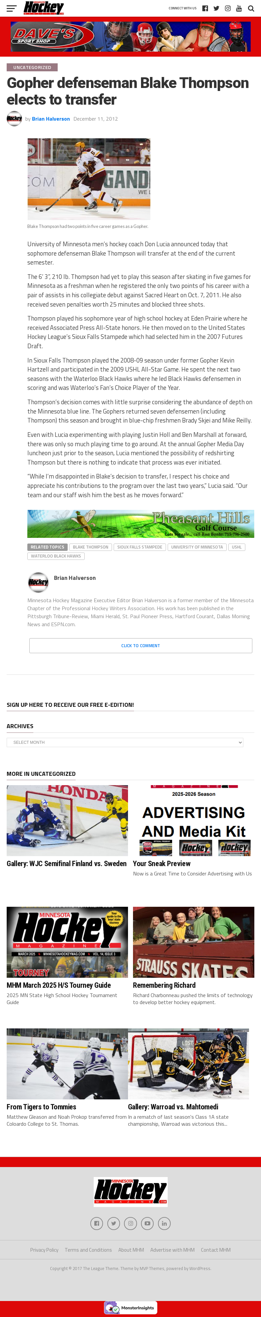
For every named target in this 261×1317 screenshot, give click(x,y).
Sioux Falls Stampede (139, 547)
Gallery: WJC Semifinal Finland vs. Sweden (67, 863)
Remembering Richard (164, 985)
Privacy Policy (44, 1250)
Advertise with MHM (172, 1250)
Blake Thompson (90, 547)
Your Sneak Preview (161, 863)
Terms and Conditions (88, 1250)
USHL (237, 547)
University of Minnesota (197, 547)
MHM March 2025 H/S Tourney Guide (59, 985)
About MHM (131, 1250)
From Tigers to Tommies (41, 1106)
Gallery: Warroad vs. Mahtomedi (173, 1106)
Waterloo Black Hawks (56, 556)
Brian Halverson (51, 119)
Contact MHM (216, 1250)
